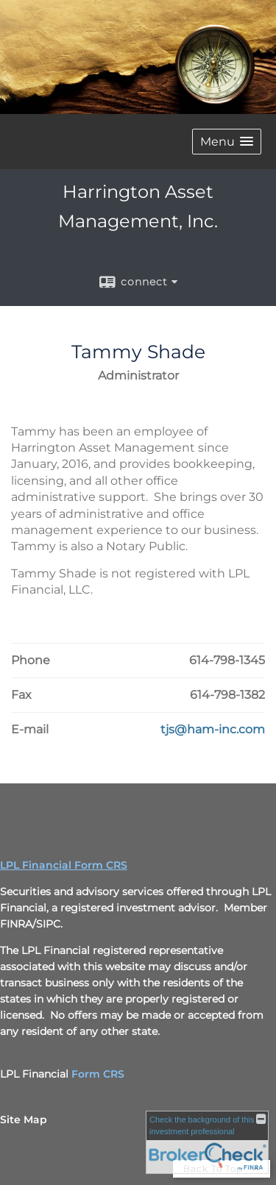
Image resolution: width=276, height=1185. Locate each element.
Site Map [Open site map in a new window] (23, 1119)
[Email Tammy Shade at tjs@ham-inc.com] (212, 730)
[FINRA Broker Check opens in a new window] (207, 1142)
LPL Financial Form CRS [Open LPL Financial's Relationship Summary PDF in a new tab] (63, 865)
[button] (226, 141)
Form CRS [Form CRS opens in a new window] (97, 1074)
